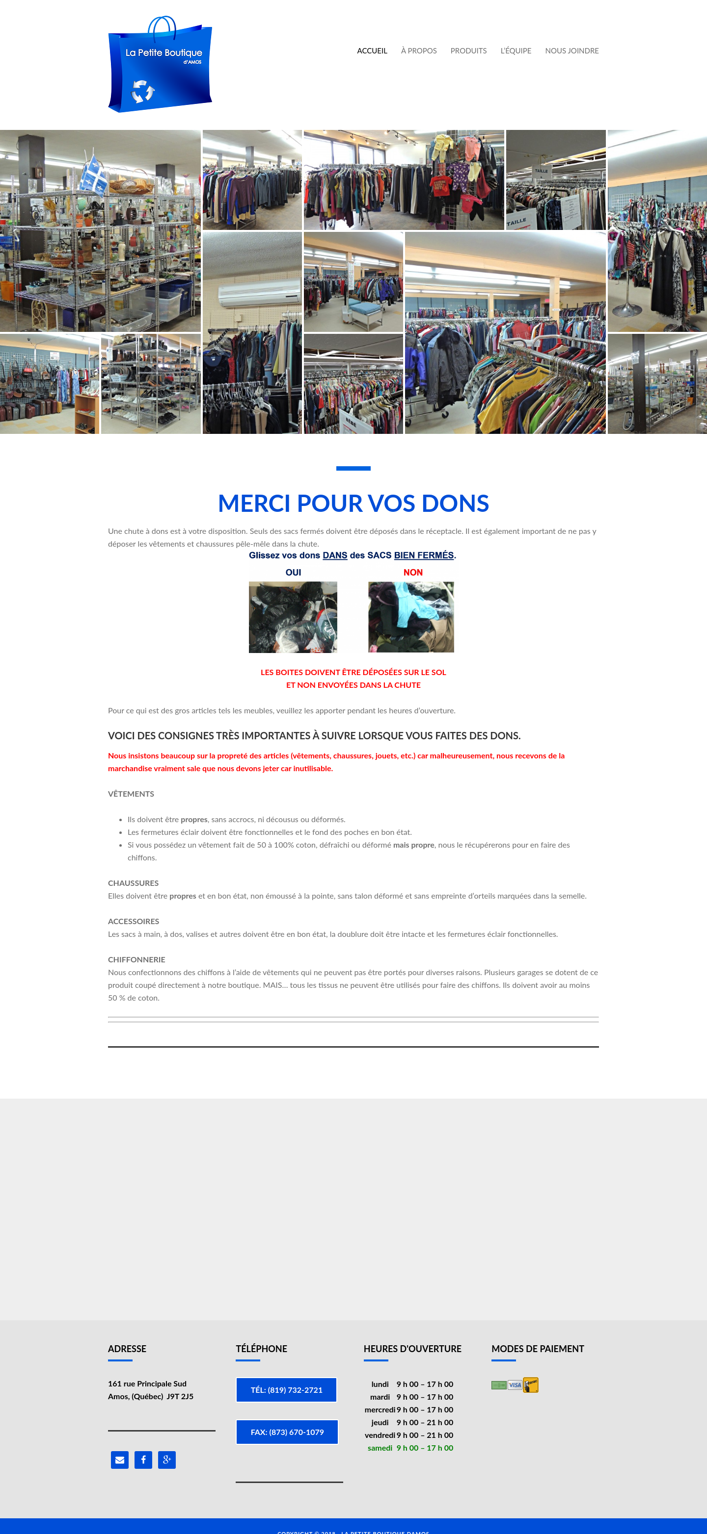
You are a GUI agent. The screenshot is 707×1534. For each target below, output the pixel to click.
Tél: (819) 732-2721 (288, 1390)
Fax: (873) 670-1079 (289, 1424)
